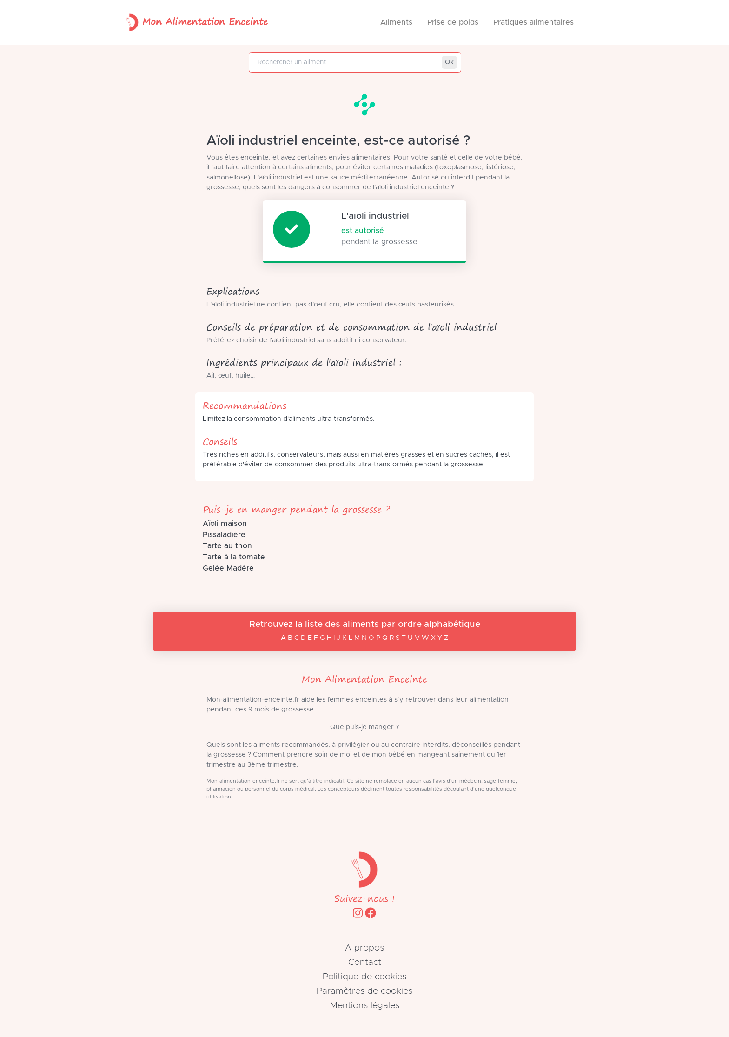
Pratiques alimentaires (533, 22)
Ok (449, 62)
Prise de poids (452, 22)
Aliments (396, 22)
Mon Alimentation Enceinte (195, 22)
